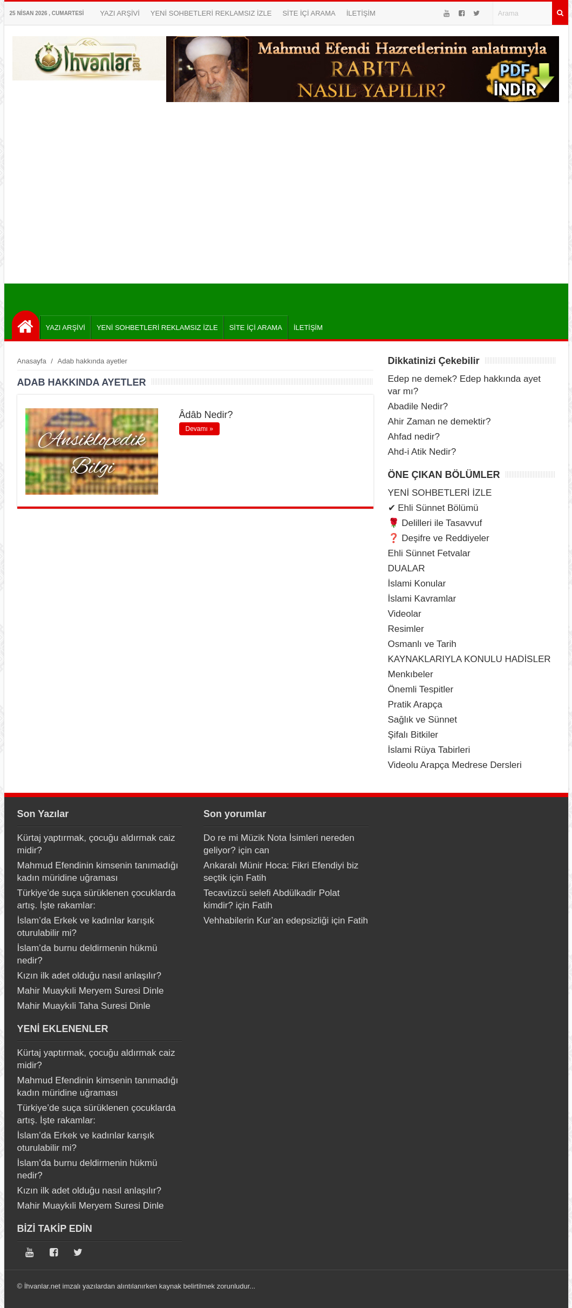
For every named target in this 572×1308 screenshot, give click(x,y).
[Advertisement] (286, 202)
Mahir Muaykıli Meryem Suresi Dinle (90, 991)
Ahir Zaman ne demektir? (439, 421)
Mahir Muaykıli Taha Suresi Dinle (84, 1006)
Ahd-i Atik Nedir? (422, 452)
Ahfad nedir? (414, 436)
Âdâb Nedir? (206, 414)
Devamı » (199, 429)
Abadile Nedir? (418, 406)
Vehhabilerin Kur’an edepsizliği (266, 920)
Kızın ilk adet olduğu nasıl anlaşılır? (89, 975)
